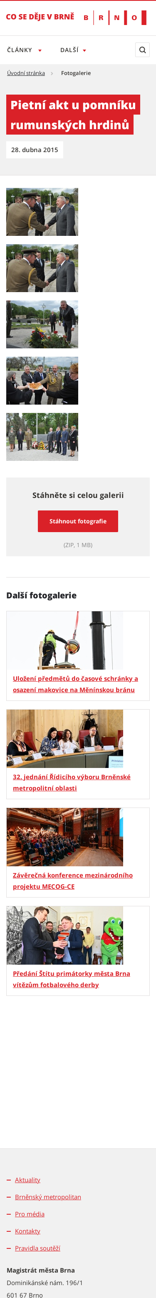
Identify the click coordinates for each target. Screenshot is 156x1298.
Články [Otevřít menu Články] (20, 50)
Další (71, 50)
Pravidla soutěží (37, 1248)
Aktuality (27, 1179)
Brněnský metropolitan (48, 1197)
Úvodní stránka (26, 73)
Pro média (30, 1214)
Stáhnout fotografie (78, 521)
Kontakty (27, 1231)
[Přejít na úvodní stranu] (40, 22)
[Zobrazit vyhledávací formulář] (142, 50)
